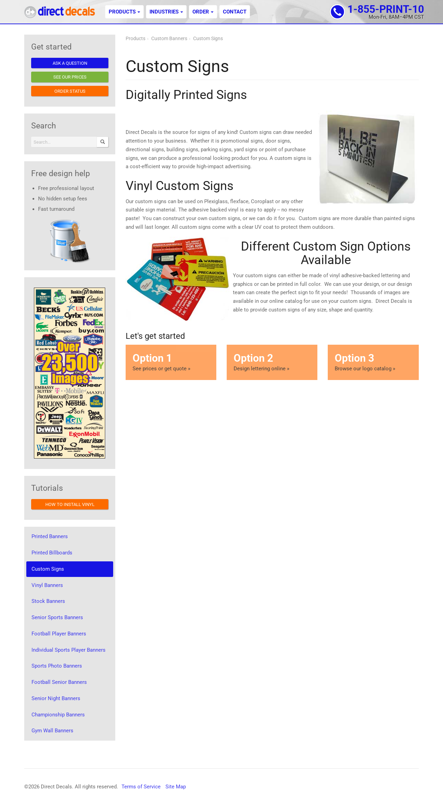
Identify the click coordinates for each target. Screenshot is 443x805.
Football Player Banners (58, 634)
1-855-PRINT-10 (385, 9)
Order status (69, 91)
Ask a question (70, 63)
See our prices (70, 77)
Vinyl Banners (47, 585)
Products (124, 12)
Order (203, 12)
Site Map (175, 787)
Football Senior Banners (59, 682)
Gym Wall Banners (52, 730)
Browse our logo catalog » (373, 362)
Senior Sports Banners (57, 617)
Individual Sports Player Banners (68, 650)
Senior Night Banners (55, 698)
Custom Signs (208, 38)
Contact (234, 12)
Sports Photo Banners (56, 666)
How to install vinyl (69, 504)
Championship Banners (58, 715)
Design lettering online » (272, 362)
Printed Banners (49, 536)
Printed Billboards (51, 553)
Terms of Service (141, 787)
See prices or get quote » (171, 362)
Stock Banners (48, 601)
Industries (166, 12)
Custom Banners (169, 38)
